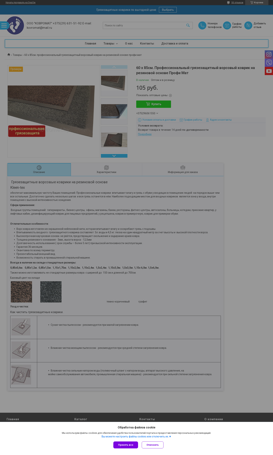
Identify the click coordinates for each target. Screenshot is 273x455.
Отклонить (152, 444)
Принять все (125, 444)
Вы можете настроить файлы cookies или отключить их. (135, 436)
